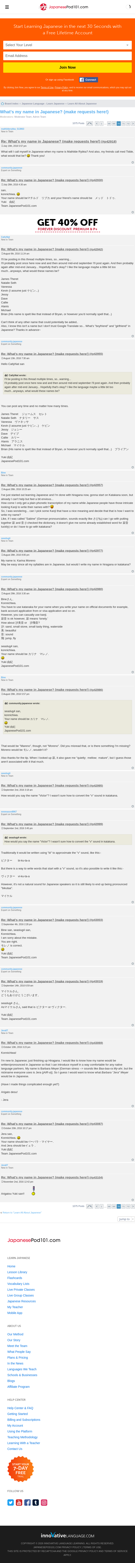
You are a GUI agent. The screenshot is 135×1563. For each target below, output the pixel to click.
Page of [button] (89, 123)
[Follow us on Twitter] (10, 1502)
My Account (15, 1425)
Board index (12, 103)
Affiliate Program (18, 1386)
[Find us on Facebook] (27, 1502)
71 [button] (123, 123)
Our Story (13, 1340)
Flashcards (14, 1278)
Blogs (11, 1381)
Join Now (67, 67)
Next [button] (133, 123)
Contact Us (14, 1449)
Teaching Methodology (22, 1437)
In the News (15, 1363)
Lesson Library (17, 1272)
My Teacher (15, 1307)
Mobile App (14, 1313)
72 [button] (128, 123)
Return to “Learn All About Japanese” (22, 1212)
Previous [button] (97, 123)
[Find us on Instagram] (44, 1502)
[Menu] (7, 7)
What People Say (19, 1351)
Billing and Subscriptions (23, 1419)
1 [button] (101, 123)
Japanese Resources (21, 1301)
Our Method (15, 1334)
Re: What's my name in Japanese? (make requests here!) (50, 141)
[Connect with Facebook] (88, 80)
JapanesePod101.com (47, 1547)
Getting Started (17, 1414)
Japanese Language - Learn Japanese (43, 103)
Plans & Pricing (17, 1357)
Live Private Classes (21, 1289)
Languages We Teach (22, 1369)
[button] (128, 7)
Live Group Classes (20, 1295)
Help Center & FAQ (20, 1408)
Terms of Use (47, 87)
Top (133, 162)
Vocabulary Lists (18, 1283)
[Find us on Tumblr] (35, 1502)
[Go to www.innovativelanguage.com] (67, 1535)
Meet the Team (17, 1346)
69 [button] (114, 123)
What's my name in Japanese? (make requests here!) (54, 111)
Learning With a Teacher (23, 1443)
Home (11, 1266)
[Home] (64, 10)
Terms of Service (116, 1551)
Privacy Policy (61, 87)
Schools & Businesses (22, 1375)
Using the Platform (19, 1431)
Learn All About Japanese (82, 103)
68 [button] (109, 123)
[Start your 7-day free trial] (20, 1469)
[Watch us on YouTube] (19, 1502)
